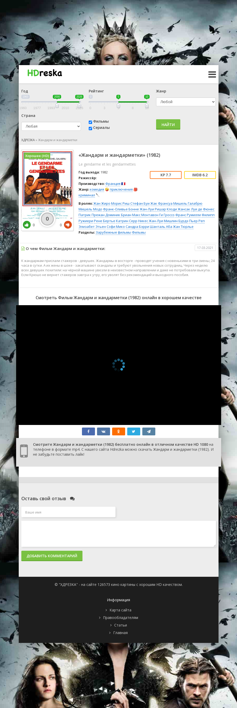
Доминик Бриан (118, 214)
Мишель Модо (90, 209)
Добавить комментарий (52, 555)
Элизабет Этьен (92, 226)
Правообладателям (120, 617)
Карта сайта (120, 609)
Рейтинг (96, 91)
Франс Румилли (188, 214)
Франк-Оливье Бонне (121, 209)
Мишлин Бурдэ (176, 220)
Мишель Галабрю (187, 203)
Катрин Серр (126, 220)
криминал (87, 195)
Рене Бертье (104, 220)
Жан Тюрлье (183, 226)
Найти (168, 124)
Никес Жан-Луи (150, 220)
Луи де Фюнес (202, 209)
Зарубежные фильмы (113, 232)
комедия (97, 189)
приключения (121, 189)
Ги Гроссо (167, 214)
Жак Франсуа (161, 203)
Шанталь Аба (161, 226)
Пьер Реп (197, 220)
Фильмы (101, 121)
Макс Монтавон (145, 214)
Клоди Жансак (178, 209)
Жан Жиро (101, 203)
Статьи (120, 625)
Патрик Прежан (92, 214)
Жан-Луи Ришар (153, 209)
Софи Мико (116, 226)
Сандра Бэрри (137, 226)
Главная (120, 632)
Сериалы (101, 127)
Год (24, 91)
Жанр (161, 91)
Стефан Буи (140, 203)
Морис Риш (120, 203)
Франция (112, 183)
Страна (28, 115)
